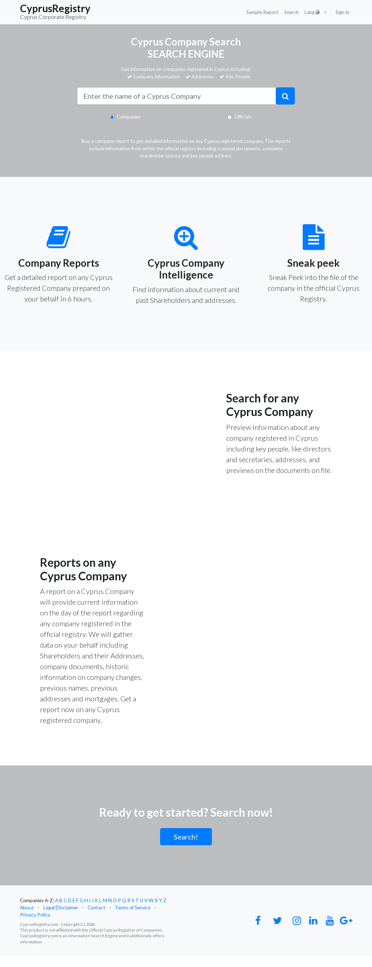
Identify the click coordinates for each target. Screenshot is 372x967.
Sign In (342, 12)
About (27, 907)
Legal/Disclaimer (60, 907)
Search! (186, 836)
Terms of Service (132, 907)
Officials (243, 117)
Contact (96, 907)
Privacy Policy (35, 915)
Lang (312, 12)
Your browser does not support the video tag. (93, 403)
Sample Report (262, 12)
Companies (128, 117)
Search (291, 12)
